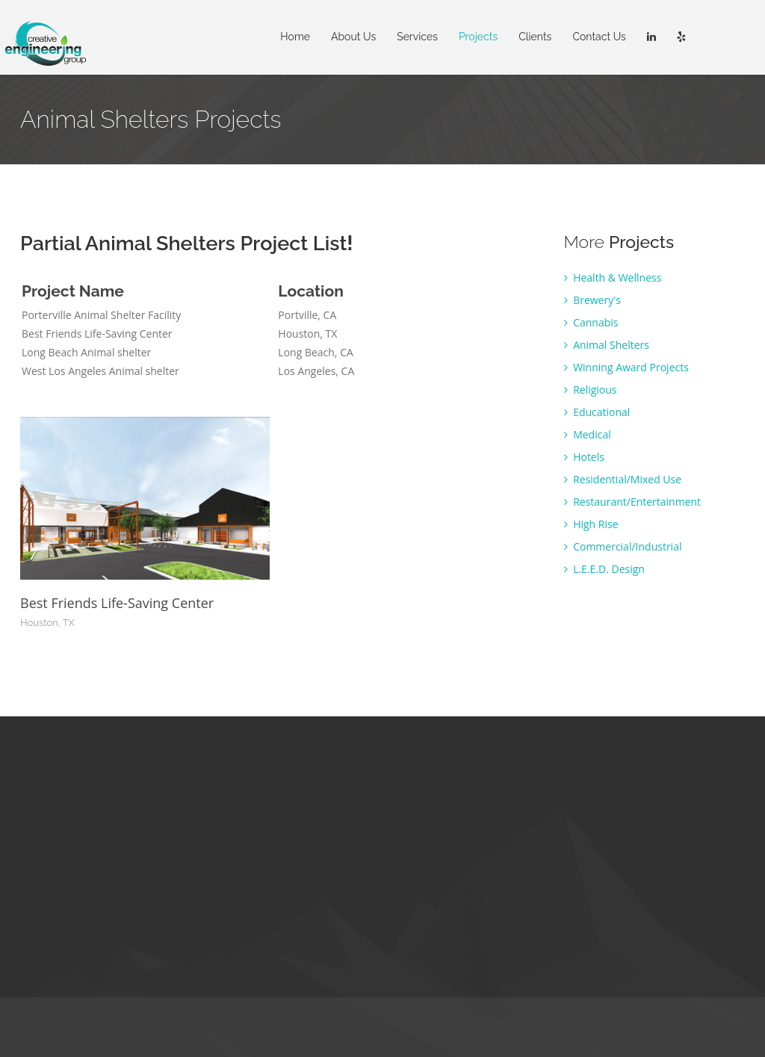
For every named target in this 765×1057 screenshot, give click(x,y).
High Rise (591, 524)
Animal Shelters (606, 345)
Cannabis (591, 322)
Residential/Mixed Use (623, 479)
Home (295, 37)
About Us (353, 37)
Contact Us (598, 37)
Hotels (584, 457)
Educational (597, 412)
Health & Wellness (613, 277)
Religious (590, 389)
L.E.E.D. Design (604, 569)
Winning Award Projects (626, 367)
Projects (478, 37)
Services (417, 37)
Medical (587, 434)
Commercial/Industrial (623, 546)
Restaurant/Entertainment (632, 502)
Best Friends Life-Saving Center (117, 603)
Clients (534, 37)
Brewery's (592, 300)
